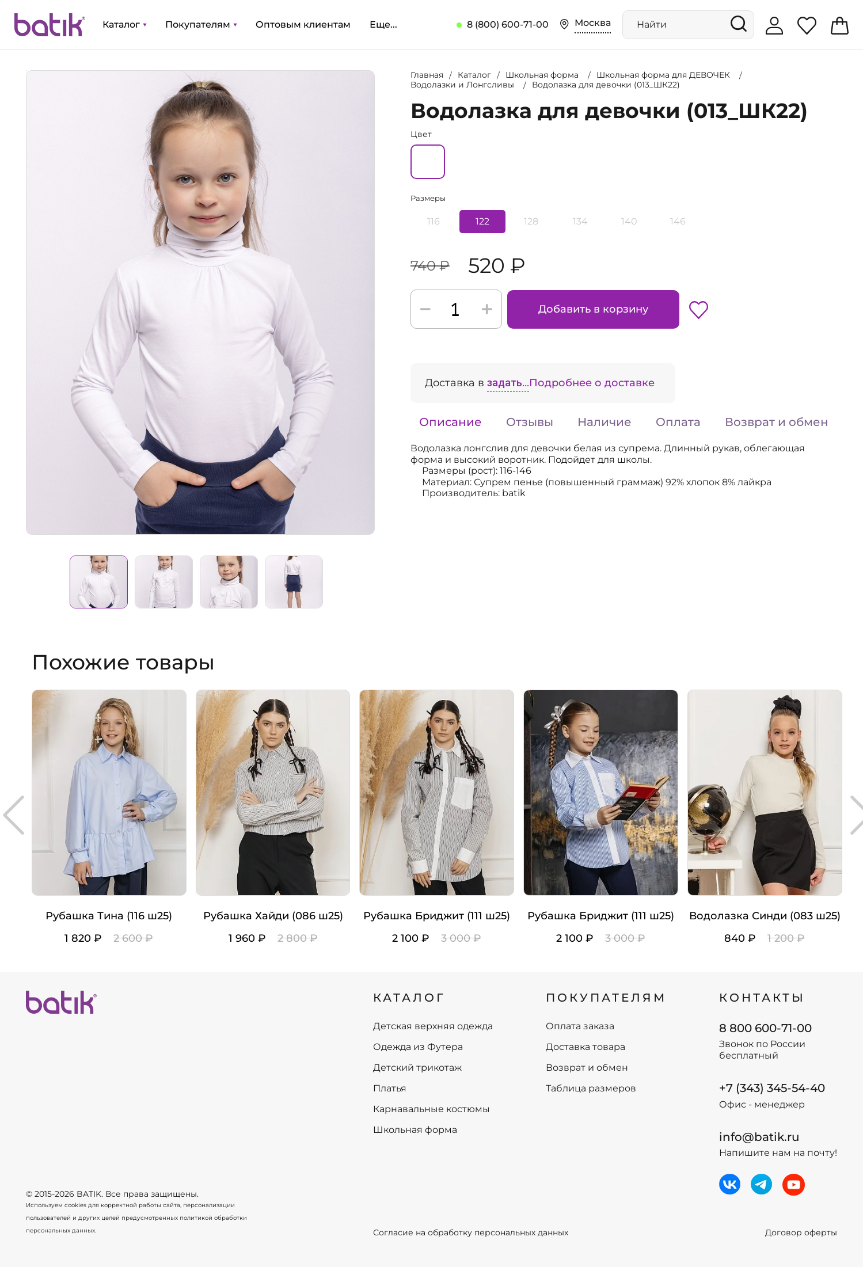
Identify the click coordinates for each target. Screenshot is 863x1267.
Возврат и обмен (776, 422)
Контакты (762, 998)
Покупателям (201, 24)
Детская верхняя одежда (433, 1026)
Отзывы (529, 422)
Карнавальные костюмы (431, 1109)
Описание (450, 422)
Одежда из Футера (418, 1047)
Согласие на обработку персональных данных (470, 1233)
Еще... (383, 24)
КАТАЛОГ (409, 998)
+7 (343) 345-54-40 (772, 1088)
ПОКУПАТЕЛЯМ (606, 998)
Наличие (604, 422)
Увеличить (26, 70)
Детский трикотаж (417, 1068)
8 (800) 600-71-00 (508, 24)
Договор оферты (801, 1233)
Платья (389, 1088)
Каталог (124, 24)
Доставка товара (585, 1047)
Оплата (678, 422)
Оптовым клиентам (303, 24)
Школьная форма (415, 1130)
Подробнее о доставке (592, 382)
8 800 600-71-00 (765, 1028)
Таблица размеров (591, 1088)
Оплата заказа (580, 1026)
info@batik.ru (759, 1137)
